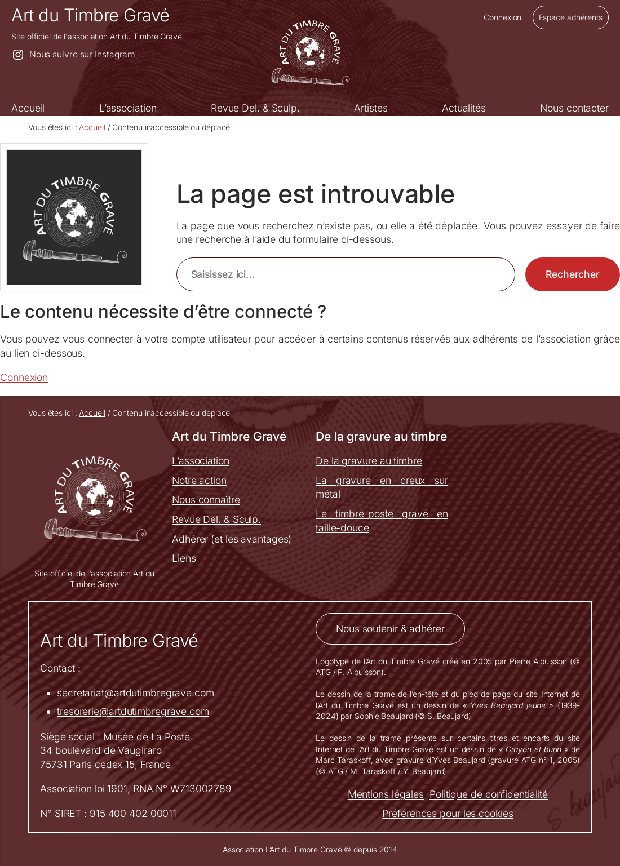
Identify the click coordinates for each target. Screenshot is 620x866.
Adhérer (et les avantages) (231, 539)
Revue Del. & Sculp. (216, 519)
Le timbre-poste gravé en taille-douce (382, 521)
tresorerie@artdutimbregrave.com (133, 711)
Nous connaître (206, 499)
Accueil (92, 127)
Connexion (502, 17)
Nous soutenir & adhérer (390, 628)
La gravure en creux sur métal (382, 487)
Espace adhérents (571, 17)
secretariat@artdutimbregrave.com (135, 693)
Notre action (199, 480)
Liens (184, 558)
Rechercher (573, 274)
